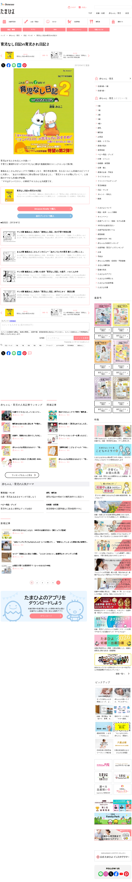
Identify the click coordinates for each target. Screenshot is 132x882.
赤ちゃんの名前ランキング (108, 243)
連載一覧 (45, 55)
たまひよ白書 (103, 287)
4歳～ (40, 345)
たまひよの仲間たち (105, 278)
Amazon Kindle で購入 (45, 209)
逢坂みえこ (80, 345)
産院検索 (101, 234)
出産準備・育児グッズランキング (111, 247)
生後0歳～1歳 (103, 86)
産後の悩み (102, 145)
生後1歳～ (102, 90)
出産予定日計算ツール (106, 230)
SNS (55, 29)
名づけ (51, 21)
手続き (100, 256)
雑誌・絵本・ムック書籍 (107, 212)
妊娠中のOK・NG (104, 238)
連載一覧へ (120, 673)
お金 (99, 252)
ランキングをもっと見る (22, 475)
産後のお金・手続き (105, 172)
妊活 (127, 13)
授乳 (99, 128)
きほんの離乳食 (104, 265)
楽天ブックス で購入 (45, 216)
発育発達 (101, 150)
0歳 (17, 345)
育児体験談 (70, 345)
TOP (90, 13)
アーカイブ (49, 345)
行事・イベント (104, 159)
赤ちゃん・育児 (115, 13)
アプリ (33, 29)
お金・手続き (31, 21)
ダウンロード (46, 616)
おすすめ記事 (60, 345)
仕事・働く (102, 168)
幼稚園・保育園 (104, 163)
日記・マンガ (28, 35)
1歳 (23, 345)
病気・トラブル (104, 141)
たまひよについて (105, 208)
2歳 (29, 345)
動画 (99, 198)
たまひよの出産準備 (105, 283)
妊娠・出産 (100, 13)
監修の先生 (102, 269)
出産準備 (73, 21)
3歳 (34, 345)
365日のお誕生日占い (106, 225)
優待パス (117, 21)
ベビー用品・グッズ (105, 154)
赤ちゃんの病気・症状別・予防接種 (111, 261)
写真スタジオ (98, 29)
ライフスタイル (104, 176)
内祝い (82, 7)
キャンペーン (77, 29)
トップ (3, 35)
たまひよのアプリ (105, 274)
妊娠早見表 (8, 21)
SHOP (72, 7)
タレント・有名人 (105, 194)
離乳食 (95, 21)
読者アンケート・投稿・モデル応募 (111, 221)
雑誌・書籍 (11, 29)
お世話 (100, 137)
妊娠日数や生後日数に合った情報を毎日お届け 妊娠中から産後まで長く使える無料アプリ (46, 609)
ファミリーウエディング (107, 181)
